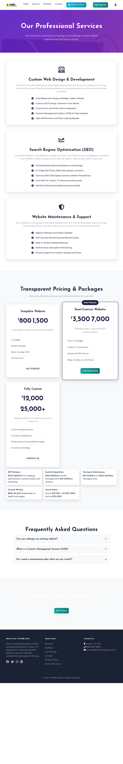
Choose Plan (90, 371)
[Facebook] (7, 662)
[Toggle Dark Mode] (116, 5)
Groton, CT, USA (93, 644)
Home (26, 4)
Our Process (51, 652)
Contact (58, 4)
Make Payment (76, 5)
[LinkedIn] (21, 662)
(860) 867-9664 (93, 647)
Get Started (33, 369)
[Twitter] (12, 662)
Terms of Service (53, 664)
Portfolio (47, 4)
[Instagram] (17, 662)
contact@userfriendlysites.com (101, 650)
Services (36, 4)
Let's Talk (61, 611)
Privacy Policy (51, 660)
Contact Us (32, 458)
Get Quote (100, 5)
